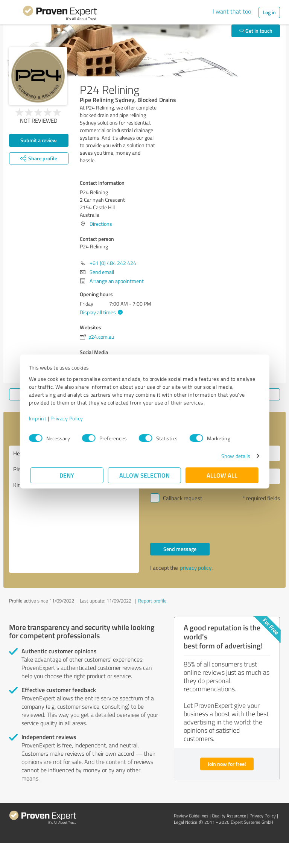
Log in (269, 12)
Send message (179, 548)
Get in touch (255, 30)
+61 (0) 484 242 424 (113, 262)
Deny (67, 475)
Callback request (182, 498)
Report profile (152, 600)
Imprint (39, 418)
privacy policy (195, 568)
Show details (234, 456)
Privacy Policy (68, 418)
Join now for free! (227, 763)
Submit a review (38, 140)
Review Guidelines (191, 816)
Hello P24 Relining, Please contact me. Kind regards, (74, 509)
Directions (101, 223)
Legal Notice (185, 822)
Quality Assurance (229, 816)
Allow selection (144, 475)
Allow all (222, 475)
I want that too (232, 11)
